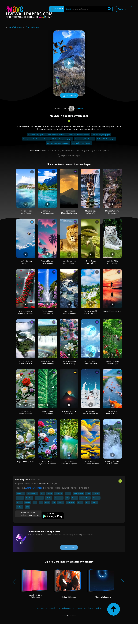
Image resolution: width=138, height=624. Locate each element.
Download (69, 95)
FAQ (91, 608)
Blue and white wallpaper (81, 143)
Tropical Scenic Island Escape (26, 212)
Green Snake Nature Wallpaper (90, 262)
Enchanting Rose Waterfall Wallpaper (25, 312)
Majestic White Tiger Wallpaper (112, 262)
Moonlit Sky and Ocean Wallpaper (90, 362)
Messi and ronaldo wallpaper (58, 143)
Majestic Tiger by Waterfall (90, 212)
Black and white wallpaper (79, 135)
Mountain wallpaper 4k (36, 135)
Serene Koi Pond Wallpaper (112, 412)
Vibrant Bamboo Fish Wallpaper (112, 362)
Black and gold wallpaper (84, 139)
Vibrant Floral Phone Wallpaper (25, 412)
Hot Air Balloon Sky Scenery (26, 262)
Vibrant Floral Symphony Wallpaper (47, 462)
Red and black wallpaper (106, 139)
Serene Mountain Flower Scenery (69, 362)
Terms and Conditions (65, 608)
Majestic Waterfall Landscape (112, 212)
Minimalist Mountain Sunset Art (69, 412)
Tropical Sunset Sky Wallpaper (47, 262)
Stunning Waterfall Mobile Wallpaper (26, 362)
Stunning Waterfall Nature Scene (112, 462)
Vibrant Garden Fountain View (47, 312)
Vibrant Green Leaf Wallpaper (47, 412)
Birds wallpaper (33, 27)
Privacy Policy (81, 608)
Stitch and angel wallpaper (62, 139)
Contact (40, 608)
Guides (98, 608)
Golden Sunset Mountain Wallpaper (69, 212)
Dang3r (76, 108)
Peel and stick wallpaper (57, 135)
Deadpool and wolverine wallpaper (36, 139)
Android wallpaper (33, 487)
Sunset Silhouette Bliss (112, 311)
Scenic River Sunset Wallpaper (69, 312)
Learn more (69, 547)
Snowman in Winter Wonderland (90, 412)
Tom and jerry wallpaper (101, 135)
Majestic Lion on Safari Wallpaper (69, 262)
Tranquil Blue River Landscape (47, 212)
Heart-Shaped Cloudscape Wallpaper (90, 462)
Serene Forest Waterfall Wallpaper (69, 462)
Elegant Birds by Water (26, 461)
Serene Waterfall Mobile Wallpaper (90, 312)
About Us (50, 608)
